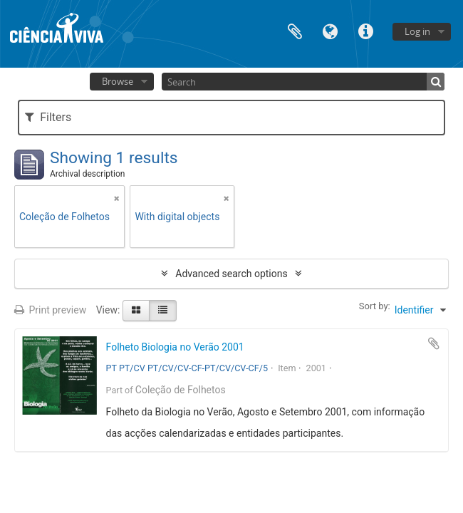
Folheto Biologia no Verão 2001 (175, 347)
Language (330, 30)
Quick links (366, 30)
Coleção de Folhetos (180, 389)
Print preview (50, 310)
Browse (117, 81)
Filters (48, 117)
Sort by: (374, 306)
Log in (417, 31)
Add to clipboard (434, 343)
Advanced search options (231, 273)
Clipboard (295, 30)
